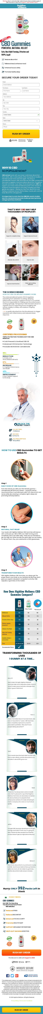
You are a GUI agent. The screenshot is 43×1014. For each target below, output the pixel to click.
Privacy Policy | (15, 1001)
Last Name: (24, 88)
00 (35, 2)
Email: (4, 82)
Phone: (4, 124)
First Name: (5, 88)
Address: (5, 94)
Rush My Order (21, 134)
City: (4, 106)
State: (4, 118)
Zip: (3, 100)
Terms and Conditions (26, 1001)
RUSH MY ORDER (21, 952)
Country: (5, 112)
